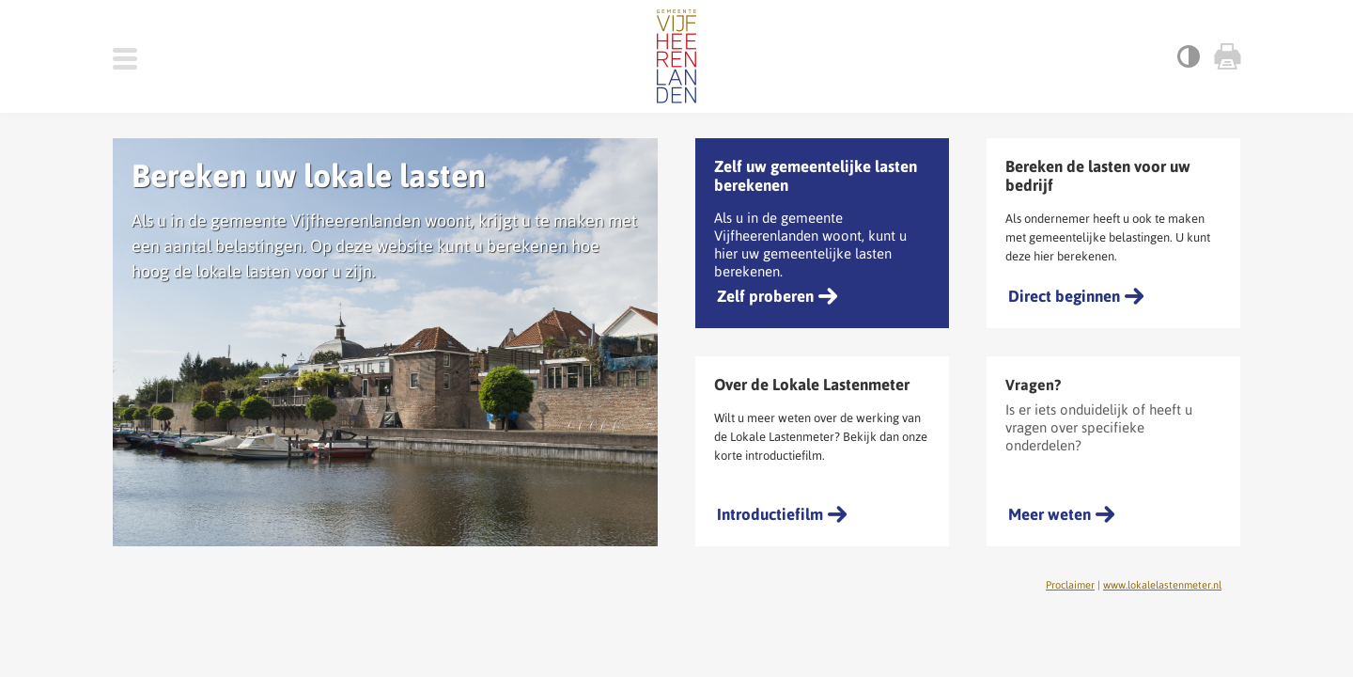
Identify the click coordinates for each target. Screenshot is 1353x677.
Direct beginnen (1064, 296)
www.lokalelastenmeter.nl (1162, 584)
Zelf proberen (765, 296)
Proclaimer (1070, 584)
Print (1226, 56)
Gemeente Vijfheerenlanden (676, 56)
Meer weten (1049, 514)
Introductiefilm (770, 514)
